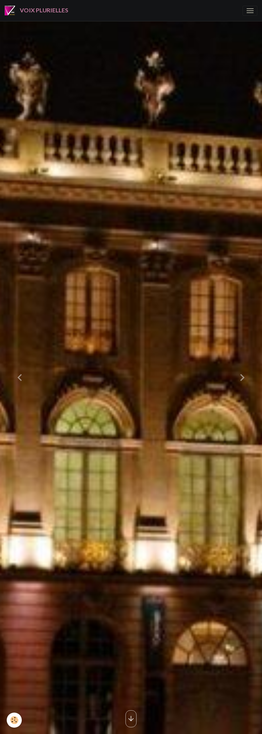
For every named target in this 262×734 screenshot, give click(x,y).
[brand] (38, 10)
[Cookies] (14, 720)
